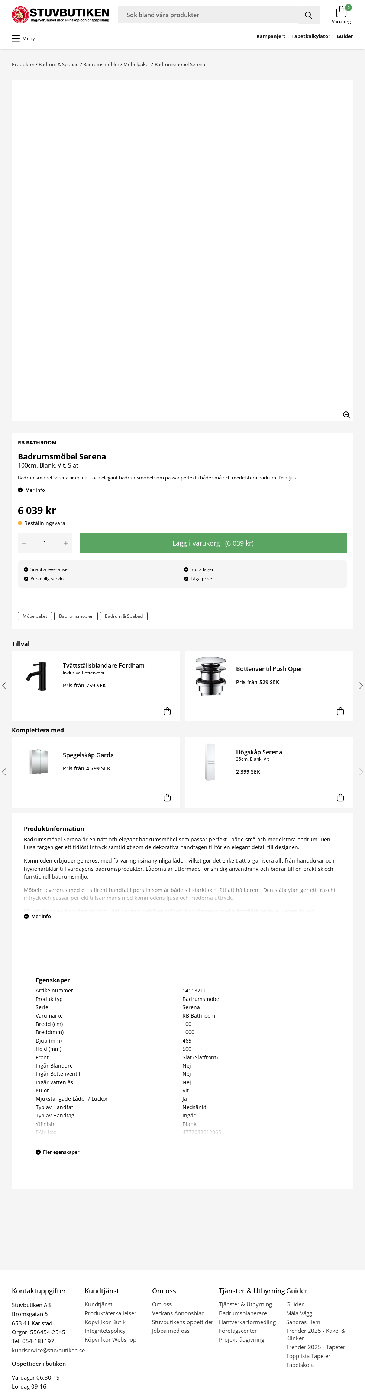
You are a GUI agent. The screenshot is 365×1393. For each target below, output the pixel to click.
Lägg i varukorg (212, 543)
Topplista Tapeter (308, 1356)
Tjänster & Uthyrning (245, 1304)
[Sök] (309, 15)
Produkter (23, 64)
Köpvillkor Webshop (110, 1339)
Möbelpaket (136, 64)
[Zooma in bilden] (344, 412)
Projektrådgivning (241, 1339)
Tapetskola (300, 1364)
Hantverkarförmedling (247, 1322)
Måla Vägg (299, 1313)
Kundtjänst (98, 1304)
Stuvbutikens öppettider (182, 1322)
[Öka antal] (66, 543)
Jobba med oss (171, 1330)
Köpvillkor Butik (105, 1322)
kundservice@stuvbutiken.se (48, 1350)
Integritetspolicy (105, 1330)
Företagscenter (238, 1330)
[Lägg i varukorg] (167, 711)
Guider (295, 1304)
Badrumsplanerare (243, 1313)
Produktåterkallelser (110, 1313)
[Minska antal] (24, 543)
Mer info (35, 490)
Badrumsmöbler (101, 64)
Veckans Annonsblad (178, 1313)
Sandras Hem (303, 1322)
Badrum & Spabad (59, 64)
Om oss (162, 1304)
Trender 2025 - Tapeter (315, 1347)
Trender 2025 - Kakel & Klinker (315, 1334)
